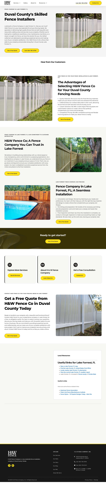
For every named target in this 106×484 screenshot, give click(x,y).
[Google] (13, 467)
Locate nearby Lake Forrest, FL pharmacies (73, 372)
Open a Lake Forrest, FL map (69, 368)
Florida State (92, 376)
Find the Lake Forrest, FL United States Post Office (75, 370)
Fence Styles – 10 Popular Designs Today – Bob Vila (76, 396)
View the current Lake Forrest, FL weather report (75, 374)
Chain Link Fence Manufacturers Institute (72, 394)
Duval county (83, 376)
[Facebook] (9, 467)
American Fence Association (69, 392)
